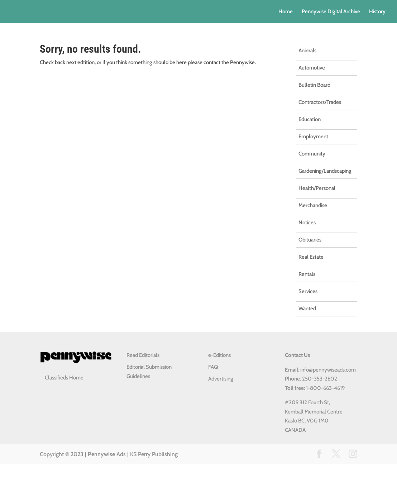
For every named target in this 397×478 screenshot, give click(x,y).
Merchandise (312, 205)
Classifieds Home (64, 377)
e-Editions (219, 355)
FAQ (213, 367)
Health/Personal (316, 188)
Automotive (311, 67)
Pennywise (101, 454)
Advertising (220, 379)
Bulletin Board (314, 85)
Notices (307, 222)
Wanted (307, 308)
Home (285, 12)
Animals (307, 50)
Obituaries (309, 239)
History (377, 12)
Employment (313, 136)
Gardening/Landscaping (324, 171)
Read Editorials (142, 355)
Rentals (306, 274)
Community (311, 153)
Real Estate (311, 257)
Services (307, 291)
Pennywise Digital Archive (331, 12)
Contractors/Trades (319, 102)
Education (309, 119)
